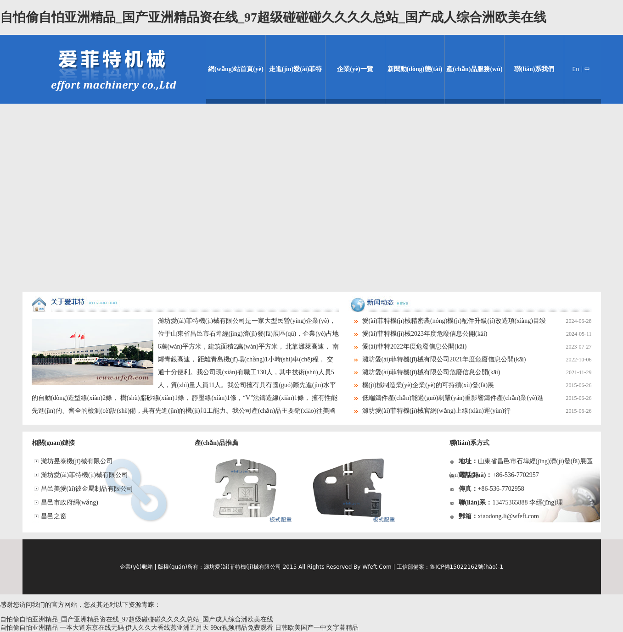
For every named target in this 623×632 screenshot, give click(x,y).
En (575, 69)
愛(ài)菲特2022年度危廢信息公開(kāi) (477, 346)
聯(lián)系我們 (534, 69)
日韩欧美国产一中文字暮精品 (317, 627)
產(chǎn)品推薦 (216, 442)
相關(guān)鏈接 (53, 442)
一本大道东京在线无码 (92, 627)
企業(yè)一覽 (355, 69)
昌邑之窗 (54, 516)
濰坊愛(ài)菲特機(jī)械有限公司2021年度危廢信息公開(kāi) (477, 359)
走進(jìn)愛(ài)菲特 (295, 69)
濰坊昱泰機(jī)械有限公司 (77, 461)
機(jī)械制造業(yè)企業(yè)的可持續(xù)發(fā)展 (477, 385)
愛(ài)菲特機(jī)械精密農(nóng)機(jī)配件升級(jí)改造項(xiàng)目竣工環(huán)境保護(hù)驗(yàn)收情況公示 (470, 321)
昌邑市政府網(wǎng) (69, 502)
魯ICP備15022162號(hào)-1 (466, 567)
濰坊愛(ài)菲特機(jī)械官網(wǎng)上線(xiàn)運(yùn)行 (477, 411)
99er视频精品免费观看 (242, 627)
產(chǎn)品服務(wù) (474, 69)
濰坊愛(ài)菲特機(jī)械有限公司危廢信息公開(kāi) (477, 372)
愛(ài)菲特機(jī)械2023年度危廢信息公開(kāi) (477, 333)
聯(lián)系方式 (469, 442)
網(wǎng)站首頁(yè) (236, 69)
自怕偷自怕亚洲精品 (29, 627)
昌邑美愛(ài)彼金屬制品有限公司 (87, 488)
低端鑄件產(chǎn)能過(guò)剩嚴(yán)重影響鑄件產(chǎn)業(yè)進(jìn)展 (470, 398)
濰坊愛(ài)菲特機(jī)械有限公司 (85, 474)
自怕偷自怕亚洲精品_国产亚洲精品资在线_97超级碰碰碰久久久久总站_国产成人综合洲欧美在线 (273, 17)
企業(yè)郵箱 (136, 567)
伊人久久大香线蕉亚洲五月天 (167, 627)
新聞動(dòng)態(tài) (415, 69)
